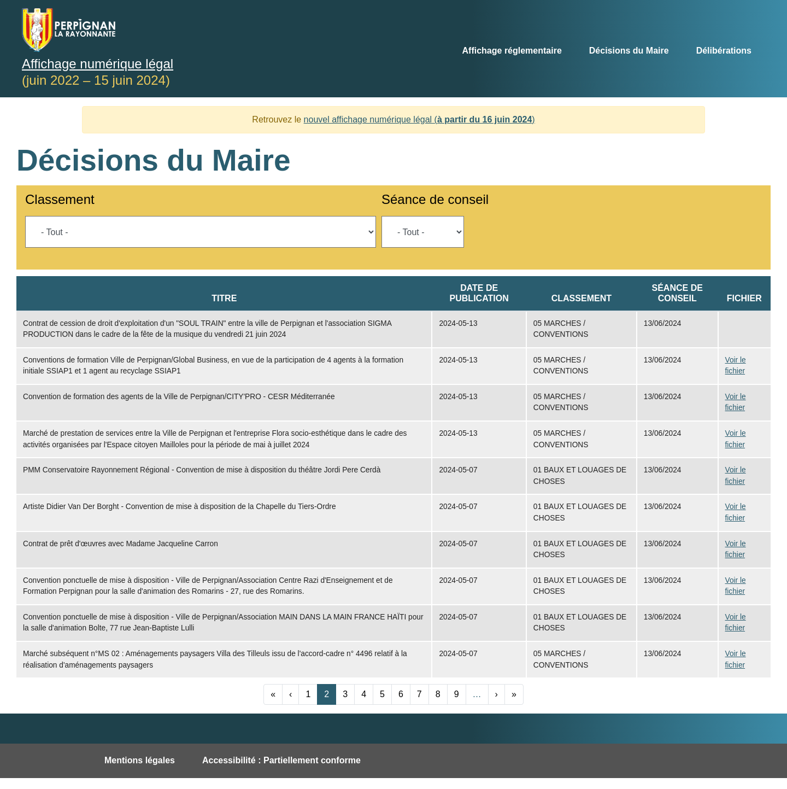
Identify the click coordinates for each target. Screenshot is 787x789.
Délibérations (723, 50)
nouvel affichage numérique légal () (419, 119)
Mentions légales (139, 760)
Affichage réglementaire (512, 50)
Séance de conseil (435, 199)
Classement (60, 199)
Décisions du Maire (629, 50)
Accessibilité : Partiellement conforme (281, 760)
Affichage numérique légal (97, 63)
